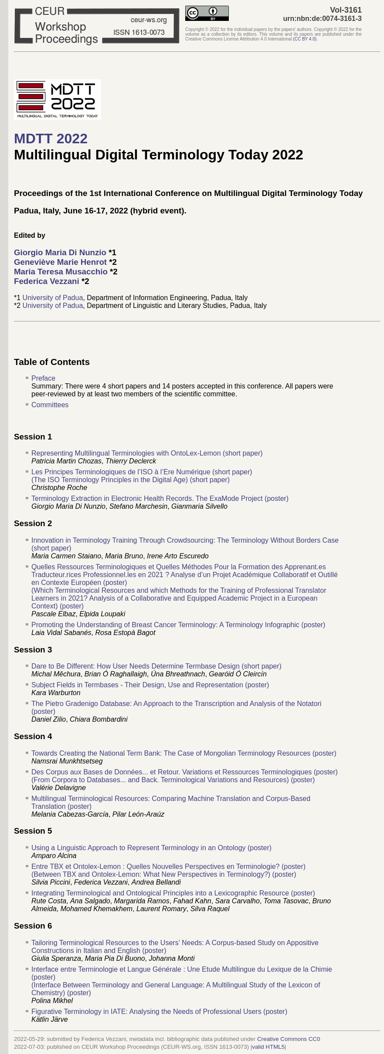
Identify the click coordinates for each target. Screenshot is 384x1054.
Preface (43, 378)
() (304, 39)
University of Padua (53, 297)
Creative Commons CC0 (288, 1039)
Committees (49, 405)
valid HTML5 (268, 1047)
